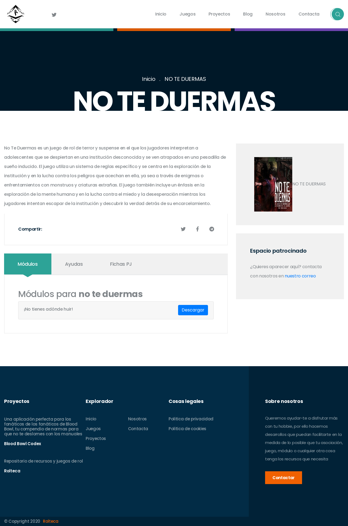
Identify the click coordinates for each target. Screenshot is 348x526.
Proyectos (219, 14)
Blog (248, 14)
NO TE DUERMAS (185, 79)
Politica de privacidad (191, 419)
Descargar (193, 310)
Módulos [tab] (28, 264)
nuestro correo (300, 276)
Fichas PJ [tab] (121, 264)
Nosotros (275, 14)
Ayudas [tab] (74, 264)
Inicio (160, 14)
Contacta (309, 14)
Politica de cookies (187, 429)
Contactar (283, 478)
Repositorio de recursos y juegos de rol (43, 461)
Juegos (187, 14)
